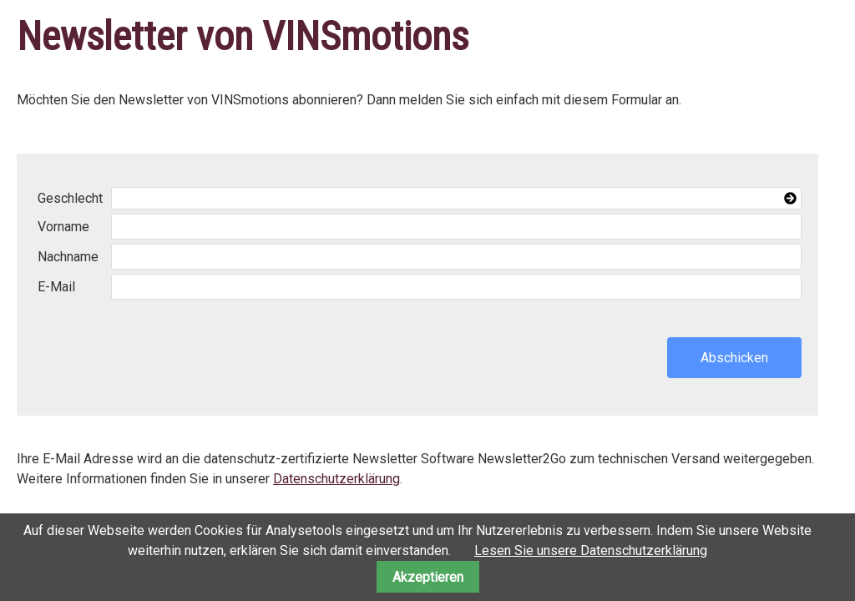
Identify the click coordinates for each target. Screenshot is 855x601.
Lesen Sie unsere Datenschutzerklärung (590, 550)
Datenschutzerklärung (336, 479)
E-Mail (56, 287)
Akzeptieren (427, 577)
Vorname (63, 227)
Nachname (68, 257)
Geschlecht (70, 198)
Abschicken (734, 358)
